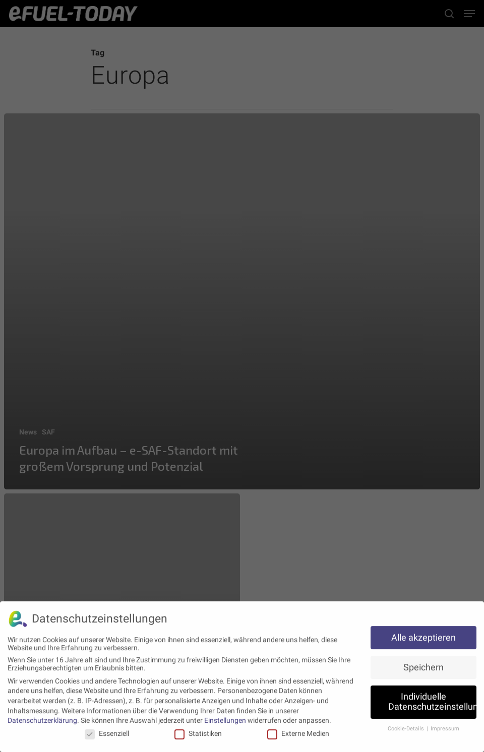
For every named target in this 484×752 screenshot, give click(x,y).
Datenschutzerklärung (42, 718)
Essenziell (107, 731)
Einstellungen (225, 718)
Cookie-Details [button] (407, 726)
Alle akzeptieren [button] (423, 635)
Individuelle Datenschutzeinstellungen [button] (432, 700)
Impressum (445, 726)
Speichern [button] (423, 665)
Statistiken (198, 731)
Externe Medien (298, 731)
